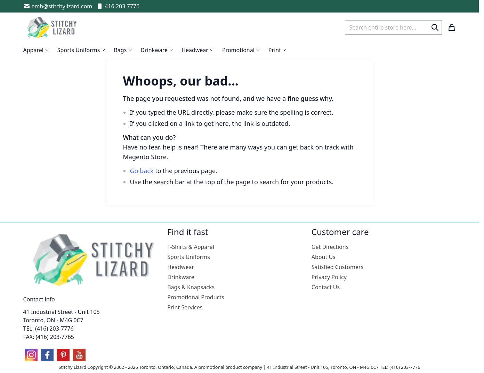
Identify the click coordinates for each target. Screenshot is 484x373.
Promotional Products (195, 297)
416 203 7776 (117, 6)
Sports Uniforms (188, 257)
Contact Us (326, 287)
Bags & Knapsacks (191, 287)
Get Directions (330, 247)
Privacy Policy (329, 277)
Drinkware (180, 277)
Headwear (180, 267)
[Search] (435, 27)
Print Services (184, 307)
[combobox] (393, 27)
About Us (324, 257)
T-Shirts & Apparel (190, 247)
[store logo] (52, 27)
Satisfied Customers (337, 267)
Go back (142, 171)
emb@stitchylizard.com (57, 6)
